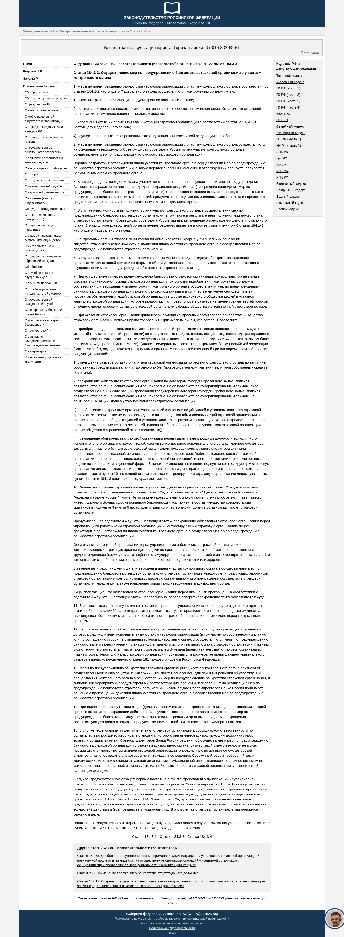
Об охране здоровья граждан (46, 98)
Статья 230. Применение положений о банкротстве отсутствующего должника (137, 873)
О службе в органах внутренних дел (39, 275)
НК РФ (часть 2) (288, 146)
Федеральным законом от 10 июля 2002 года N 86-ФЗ (186, 339)
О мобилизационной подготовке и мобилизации (44, 119)
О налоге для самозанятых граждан (44, 139)
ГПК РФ (282, 120)
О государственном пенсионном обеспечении (43, 150)
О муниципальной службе (43, 186)
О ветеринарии (35, 351)
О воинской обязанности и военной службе (44, 160)
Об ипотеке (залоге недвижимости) (38, 200)
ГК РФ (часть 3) (288, 101)
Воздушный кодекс (291, 190)
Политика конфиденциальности (172, 928)
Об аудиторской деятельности (46, 209)
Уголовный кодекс (290, 82)
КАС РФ (282, 165)
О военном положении (41, 283)
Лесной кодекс (287, 209)
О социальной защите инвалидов (40, 227)
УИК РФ (282, 171)
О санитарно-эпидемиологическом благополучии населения (42, 341)
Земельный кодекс (290, 203)
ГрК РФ (281, 158)
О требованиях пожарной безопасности (43, 322)
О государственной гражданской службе (39, 302)
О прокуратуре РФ (38, 330)
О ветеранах (34, 174)
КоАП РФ (283, 114)
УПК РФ (282, 177)
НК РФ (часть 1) (288, 139)
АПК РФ (282, 152)
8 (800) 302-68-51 (222, 47)
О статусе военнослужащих (44, 180)
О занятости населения (42, 110)
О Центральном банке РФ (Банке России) (43, 312)
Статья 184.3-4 (199, 836)
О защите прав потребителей (46, 168)
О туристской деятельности (44, 192)
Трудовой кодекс (289, 75)
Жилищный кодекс (290, 133)
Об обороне (33, 266)
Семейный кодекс (290, 126)
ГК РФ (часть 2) (288, 95)
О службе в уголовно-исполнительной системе (43, 291)
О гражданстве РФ (38, 104)
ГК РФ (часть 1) (288, 88)
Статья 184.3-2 (144, 836)
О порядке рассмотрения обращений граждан (43, 258)
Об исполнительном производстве (39, 248)
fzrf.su (172, 932)
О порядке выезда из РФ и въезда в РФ (44, 129)
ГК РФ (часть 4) (288, 107)
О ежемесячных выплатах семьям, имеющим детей (43, 238)
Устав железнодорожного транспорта (43, 359)
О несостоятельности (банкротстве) (40, 217)
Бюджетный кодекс (291, 184)
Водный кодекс (288, 196)
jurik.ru (315, 52)
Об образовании (36, 92)
